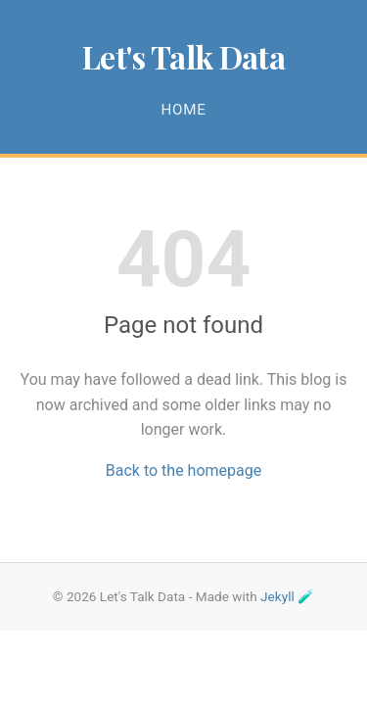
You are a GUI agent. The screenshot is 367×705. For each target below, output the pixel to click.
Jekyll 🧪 (287, 596)
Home (183, 109)
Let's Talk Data (183, 56)
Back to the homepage (183, 470)
